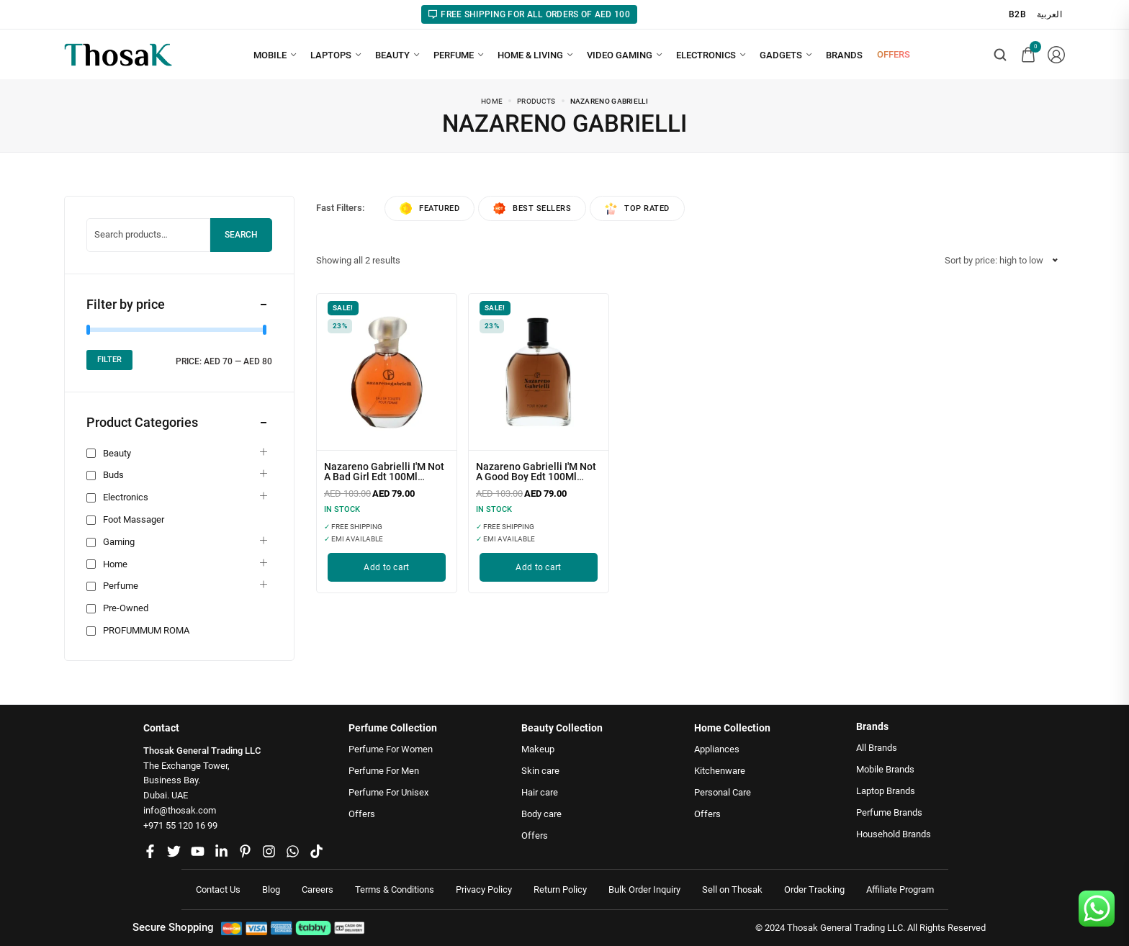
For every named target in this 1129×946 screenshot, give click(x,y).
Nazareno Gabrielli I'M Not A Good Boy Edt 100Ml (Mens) (536, 476)
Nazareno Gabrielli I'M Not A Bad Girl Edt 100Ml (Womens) (384, 476)
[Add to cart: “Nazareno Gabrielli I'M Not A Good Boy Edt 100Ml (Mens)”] (539, 567)
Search (241, 235)
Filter (109, 359)
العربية (1049, 14)
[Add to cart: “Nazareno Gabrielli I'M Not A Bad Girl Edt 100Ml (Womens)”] (387, 567)
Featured (429, 208)
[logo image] (118, 53)
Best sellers (532, 208)
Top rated (637, 208)
